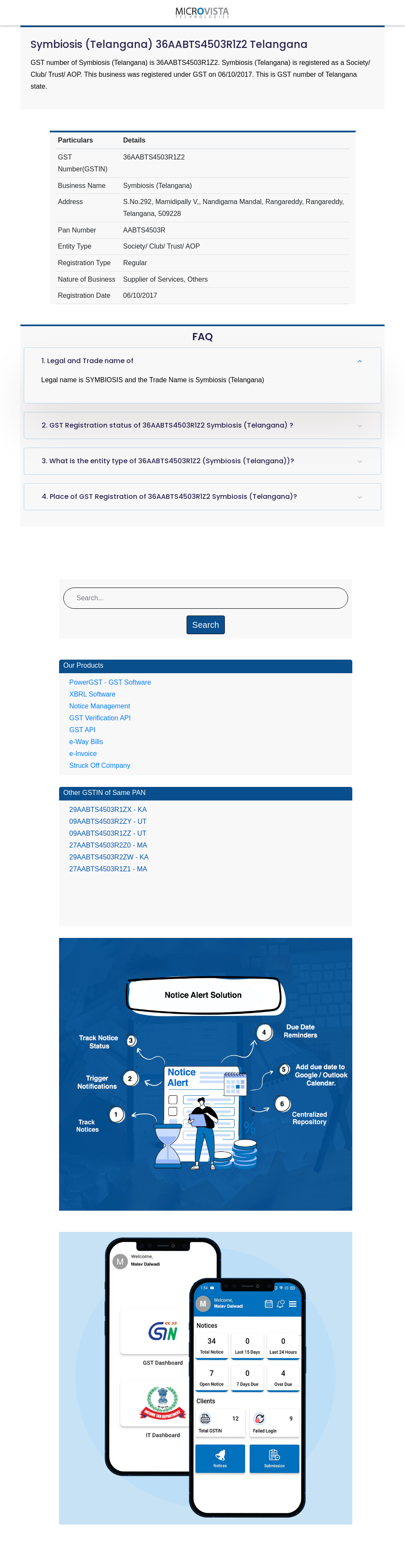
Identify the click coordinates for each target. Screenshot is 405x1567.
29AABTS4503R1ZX (108, 809)
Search (205, 625)
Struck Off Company (99, 765)
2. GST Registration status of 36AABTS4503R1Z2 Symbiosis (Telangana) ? (167, 425)
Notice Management (99, 706)
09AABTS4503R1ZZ (107, 833)
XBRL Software (92, 694)
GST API (82, 729)
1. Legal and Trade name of (87, 361)
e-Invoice (83, 753)
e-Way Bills (86, 741)
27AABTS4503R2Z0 (108, 845)
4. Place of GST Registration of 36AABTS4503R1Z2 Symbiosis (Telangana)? (169, 496)
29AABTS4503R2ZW (109, 857)
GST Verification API (100, 718)
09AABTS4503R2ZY (108, 821)
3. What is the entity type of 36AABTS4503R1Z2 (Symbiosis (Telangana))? (168, 461)
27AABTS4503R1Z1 (108, 869)
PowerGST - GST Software (110, 682)
